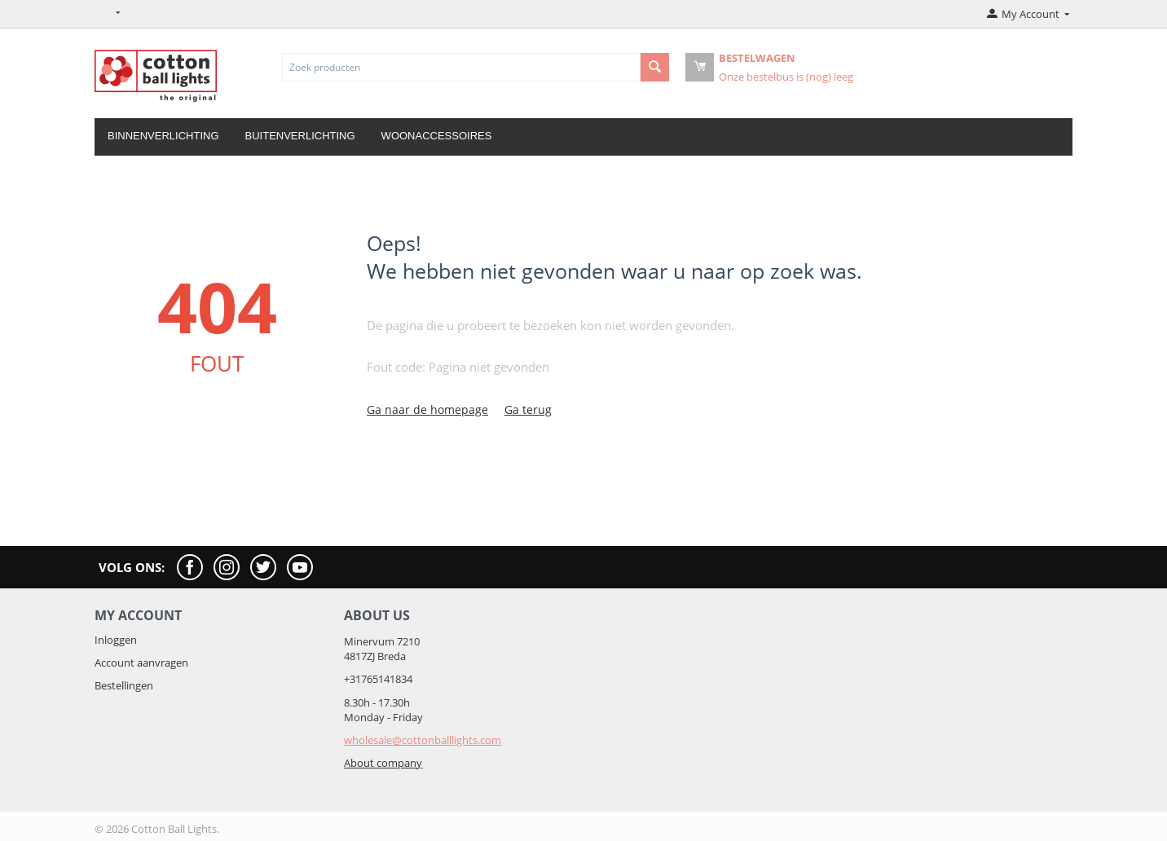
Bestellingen (124, 685)
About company (383, 762)
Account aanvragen (141, 662)
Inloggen (116, 639)
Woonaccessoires (436, 136)
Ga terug (528, 409)
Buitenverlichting (300, 136)
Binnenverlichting (163, 136)
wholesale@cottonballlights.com (422, 740)
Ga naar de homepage (427, 409)
